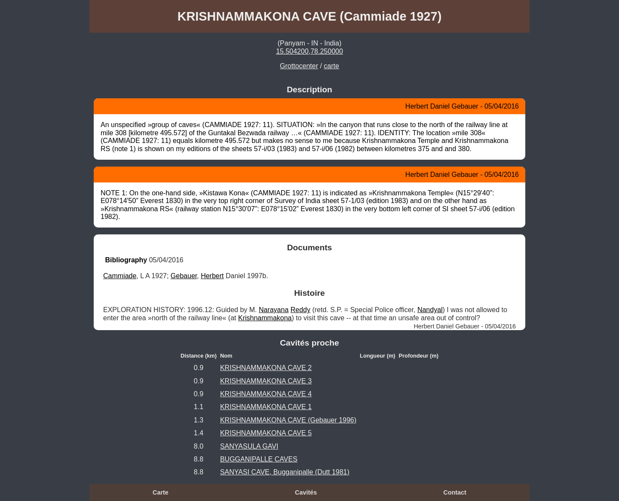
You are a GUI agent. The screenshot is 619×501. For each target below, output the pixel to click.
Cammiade (119, 275)
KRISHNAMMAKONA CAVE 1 (266, 406)
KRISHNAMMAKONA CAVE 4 (266, 394)
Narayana (273, 309)
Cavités (306, 492)
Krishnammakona (265, 318)
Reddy (300, 309)
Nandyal (430, 309)
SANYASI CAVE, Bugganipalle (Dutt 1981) (284, 472)
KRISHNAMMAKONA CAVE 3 (266, 381)
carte (331, 66)
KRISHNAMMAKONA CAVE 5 (266, 433)
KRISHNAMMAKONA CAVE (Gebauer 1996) (288, 420)
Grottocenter (299, 66)
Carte (161, 492)
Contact (454, 492)
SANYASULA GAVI (249, 446)
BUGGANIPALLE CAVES (258, 459)
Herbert (212, 275)
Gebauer (184, 275)
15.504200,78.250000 (309, 51)
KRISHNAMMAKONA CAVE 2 (266, 367)
